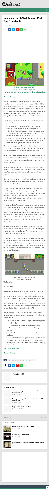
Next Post (43, 417)
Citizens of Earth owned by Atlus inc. (24, 87)
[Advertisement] (24, 47)
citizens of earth (16, 360)
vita (30, 360)
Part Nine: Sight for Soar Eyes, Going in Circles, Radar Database (24, 92)
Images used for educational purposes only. (25, 89)
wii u (34, 360)
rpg (26, 360)
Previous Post (7, 417)
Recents (12, 422)
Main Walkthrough (9, 97)
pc (23, 360)
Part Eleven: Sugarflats (11, 348)
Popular (6, 422)
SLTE (6, 25)
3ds (11, 25)
